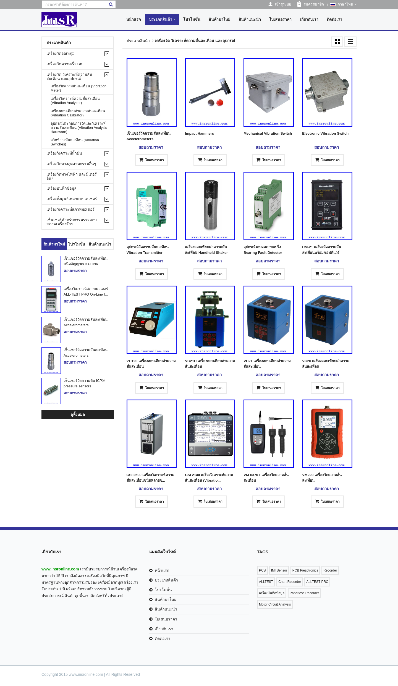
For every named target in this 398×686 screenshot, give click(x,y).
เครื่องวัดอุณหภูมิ (60, 53)
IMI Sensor (279, 570)
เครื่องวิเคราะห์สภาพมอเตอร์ (70, 209)
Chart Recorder (289, 582)
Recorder (330, 570)
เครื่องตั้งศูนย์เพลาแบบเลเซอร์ (71, 199)
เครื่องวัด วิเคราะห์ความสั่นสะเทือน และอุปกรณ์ (69, 76)
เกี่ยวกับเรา (309, 19)
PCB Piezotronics (305, 570)
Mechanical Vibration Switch (267, 133)
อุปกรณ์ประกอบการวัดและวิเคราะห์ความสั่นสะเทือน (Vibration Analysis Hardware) (79, 127)
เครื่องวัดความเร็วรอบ (64, 64)
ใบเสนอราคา (280, 19)
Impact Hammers (199, 133)
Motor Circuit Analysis (275, 604)
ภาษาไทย (343, 4)
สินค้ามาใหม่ (219, 19)
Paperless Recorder (304, 593)
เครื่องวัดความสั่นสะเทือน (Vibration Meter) (78, 88)
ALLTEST (266, 582)
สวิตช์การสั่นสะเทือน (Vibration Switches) (75, 142)
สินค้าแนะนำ (250, 19)
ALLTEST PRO (317, 582)
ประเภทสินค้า (160, 19)
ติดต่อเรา (334, 19)
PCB (262, 570)
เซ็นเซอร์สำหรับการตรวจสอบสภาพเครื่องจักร (71, 222)
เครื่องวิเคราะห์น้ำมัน (64, 153)
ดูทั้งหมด (77, 414)
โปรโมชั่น (191, 19)
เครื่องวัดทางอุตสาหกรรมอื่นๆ (71, 164)
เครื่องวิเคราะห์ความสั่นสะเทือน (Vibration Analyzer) (75, 100)
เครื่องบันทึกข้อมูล (61, 188)
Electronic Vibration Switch (325, 133)
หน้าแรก (133, 19)
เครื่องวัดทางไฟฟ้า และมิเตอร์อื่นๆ (71, 176)
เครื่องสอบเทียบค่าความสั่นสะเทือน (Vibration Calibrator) (78, 113)
